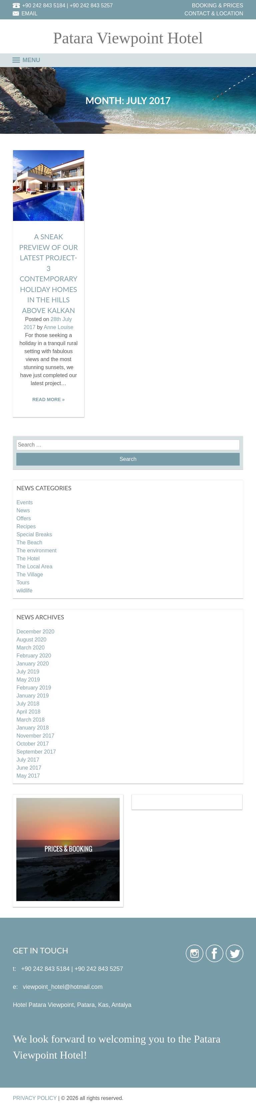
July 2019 (27, 671)
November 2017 (35, 736)
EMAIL (29, 13)
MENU (31, 60)
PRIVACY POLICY (35, 1098)
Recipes (26, 526)
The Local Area (34, 566)
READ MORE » (48, 399)
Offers (23, 518)
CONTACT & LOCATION (214, 13)
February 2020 (33, 655)
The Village (29, 574)
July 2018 (27, 704)
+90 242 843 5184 (43, 5)
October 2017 (32, 744)
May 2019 (28, 679)
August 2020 (31, 639)
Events (24, 502)
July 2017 (27, 760)
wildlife (24, 590)
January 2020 (32, 663)
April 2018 (28, 712)
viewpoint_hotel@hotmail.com (62, 987)
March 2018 (30, 720)
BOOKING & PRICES (217, 5)
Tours (22, 582)
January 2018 (32, 728)
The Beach (29, 542)
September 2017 (36, 752)
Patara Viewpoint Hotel (128, 38)
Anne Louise (58, 327)
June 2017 (28, 768)
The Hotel (27, 558)
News (23, 510)
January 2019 (32, 696)
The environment (36, 550)
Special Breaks (34, 534)
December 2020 (35, 631)
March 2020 (30, 647)
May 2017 (28, 776)
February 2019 (33, 687)
